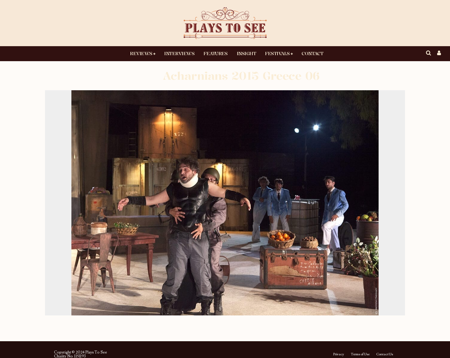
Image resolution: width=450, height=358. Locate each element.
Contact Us (384, 354)
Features (215, 53)
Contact (312, 53)
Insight (246, 53)
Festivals (277, 53)
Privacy (338, 354)
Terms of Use (360, 354)
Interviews (179, 53)
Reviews (141, 53)
